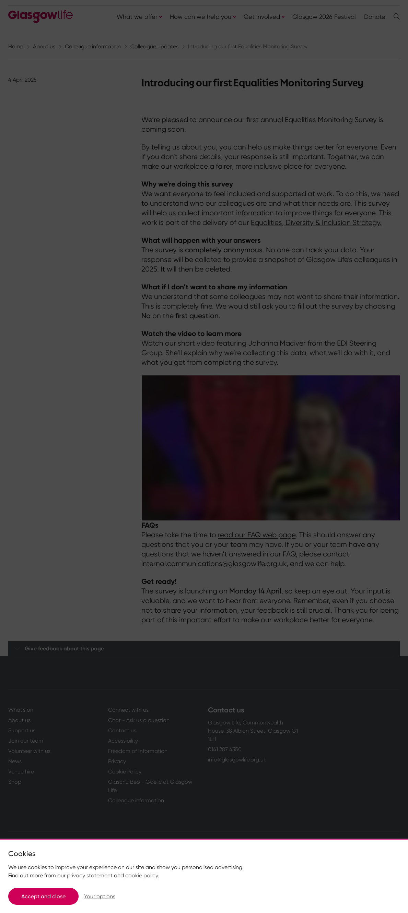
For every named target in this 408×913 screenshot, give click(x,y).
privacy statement (90, 875)
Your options (99, 896)
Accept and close (43, 896)
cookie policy (141, 875)
